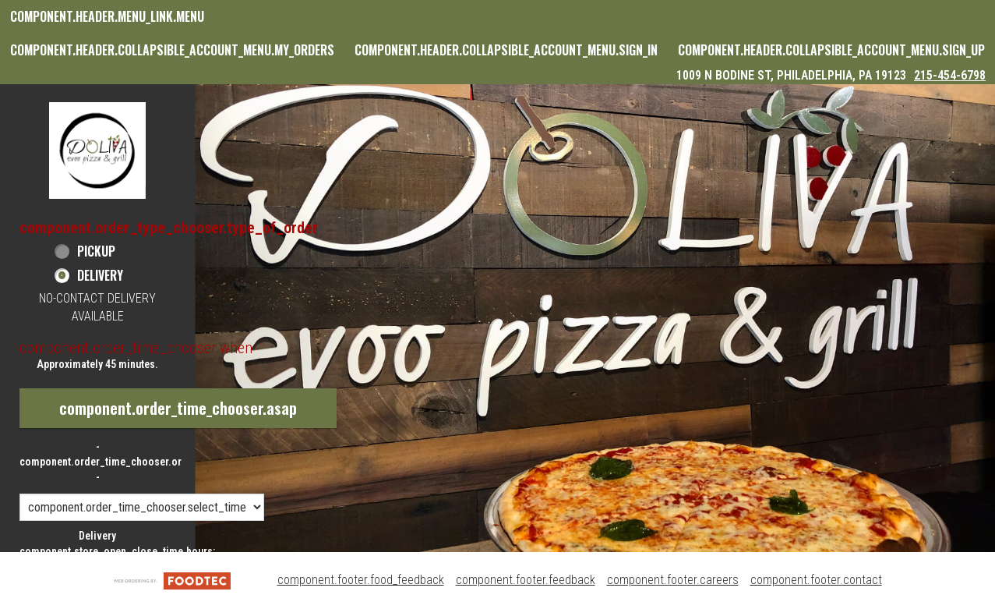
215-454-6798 (950, 75)
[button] (97, 150)
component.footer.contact (816, 579)
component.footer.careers (673, 579)
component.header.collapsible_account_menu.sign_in (506, 50)
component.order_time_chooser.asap (178, 408)
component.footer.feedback (525, 579)
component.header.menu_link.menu (107, 16)
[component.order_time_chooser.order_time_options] (141, 507)
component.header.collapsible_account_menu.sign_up (831, 50)
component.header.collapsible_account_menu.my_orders (172, 50)
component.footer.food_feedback (360, 579)
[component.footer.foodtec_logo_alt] (172, 579)
